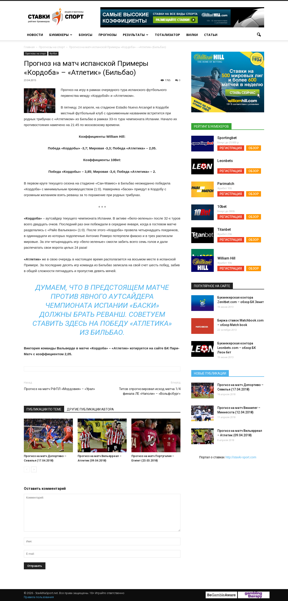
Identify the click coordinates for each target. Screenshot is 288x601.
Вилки (192, 35)
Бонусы (85, 35)
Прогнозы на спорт (35, 53)
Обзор (253, 148)
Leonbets (225, 161)
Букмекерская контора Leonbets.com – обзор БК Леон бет (236, 348)
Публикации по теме (44, 409)
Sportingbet (227, 138)
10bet (222, 206)
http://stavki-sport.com (240, 457)
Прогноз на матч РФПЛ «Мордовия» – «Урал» (59, 389)
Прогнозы (108, 35)
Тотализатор (167, 35)
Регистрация (231, 148)
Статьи (210, 35)
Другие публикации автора (90, 409)
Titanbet (224, 229)
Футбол (53, 53)
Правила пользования (39, 597)
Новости (35, 35)
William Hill (226, 258)
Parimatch (225, 184)
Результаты (135, 35)
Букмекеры (60, 35)
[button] (258, 34)
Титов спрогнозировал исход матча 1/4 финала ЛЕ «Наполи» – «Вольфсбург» (149, 391)
